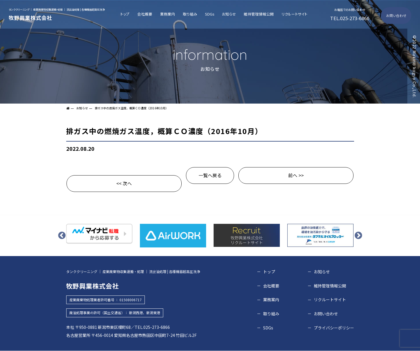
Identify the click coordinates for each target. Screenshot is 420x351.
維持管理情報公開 (258, 14)
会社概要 (147, 14)
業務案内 (169, 14)
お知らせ (229, 14)
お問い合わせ (397, 15)
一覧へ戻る (210, 175)
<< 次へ (124, 183)
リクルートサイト (293, 14)
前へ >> (296, 175)
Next (358, 235)
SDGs (210, 14)
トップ (128, 14)
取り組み (191, 14)
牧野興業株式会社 (57, 14)
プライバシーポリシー (334, 328)
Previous (62, 235)
